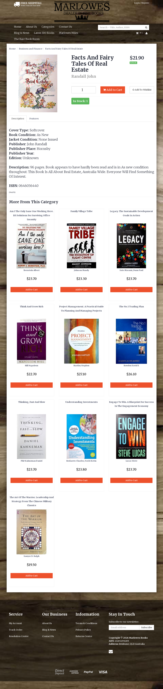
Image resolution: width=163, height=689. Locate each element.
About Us (31, 26)
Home (17, 26)
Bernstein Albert (32, 270)
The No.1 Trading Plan (131, 306)
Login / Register (141, 3)
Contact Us (65, 26)
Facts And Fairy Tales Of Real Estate (64, 48)
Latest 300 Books (44, 32)
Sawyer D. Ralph (31, 556)
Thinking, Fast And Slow (31, 402)
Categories (48, 26)
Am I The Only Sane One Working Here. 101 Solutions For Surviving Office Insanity (31, 215)
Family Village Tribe (81, 211)
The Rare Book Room (27, 39)
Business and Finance (30, 48)
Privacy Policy (83, 629)
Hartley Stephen (81, 365)
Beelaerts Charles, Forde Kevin (81, 461)
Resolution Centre (18, 636)
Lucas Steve (131, 461)
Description (17, 118)
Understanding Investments (81, 402)
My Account (15, 623)
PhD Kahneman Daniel (31, 461)
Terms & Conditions (86, 623)
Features (34, 118)
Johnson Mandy (81, 270)
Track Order (15, 629)
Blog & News (21, 32)
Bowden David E (131, 365)
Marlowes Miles (68, 32)
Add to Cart (112, 90)
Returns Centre (84, 636)
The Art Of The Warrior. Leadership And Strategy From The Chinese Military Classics (32, 501)
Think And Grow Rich (31, 306)
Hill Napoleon (31, 365)
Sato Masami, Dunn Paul (131, 270)
